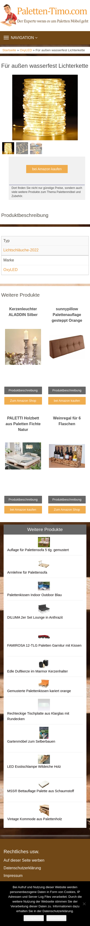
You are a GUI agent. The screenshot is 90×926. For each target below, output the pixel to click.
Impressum (13, 876)
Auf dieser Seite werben (24, 860)
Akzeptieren (33, 918)
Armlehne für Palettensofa (27, 572)
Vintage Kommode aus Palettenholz (34, 819)
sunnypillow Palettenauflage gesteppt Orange (67, 314)
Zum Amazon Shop (23, 400)
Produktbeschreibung (23, 390)
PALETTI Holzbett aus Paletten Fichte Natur (23, 424)
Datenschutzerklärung (22, 868)
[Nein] (84, 903)
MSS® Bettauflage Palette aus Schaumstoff (40, 791)
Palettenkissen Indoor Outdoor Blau (34, 595)
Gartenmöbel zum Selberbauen (31, 741)
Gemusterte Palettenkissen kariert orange (39, 691)
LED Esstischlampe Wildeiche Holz (34, 766)
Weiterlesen (56, 918)
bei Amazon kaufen (46, 169)
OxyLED (26, 50)
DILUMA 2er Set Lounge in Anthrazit (35, 617)
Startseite (9, 50)
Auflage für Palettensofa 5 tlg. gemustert (38, 550)
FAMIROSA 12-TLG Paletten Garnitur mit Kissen (44, 645)
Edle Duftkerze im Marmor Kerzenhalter (37, 671)
